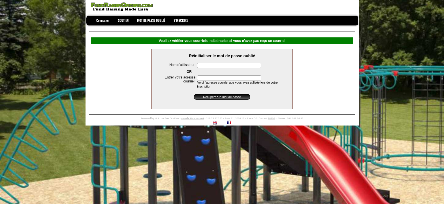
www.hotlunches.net (192, 118)
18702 (271, 118)
